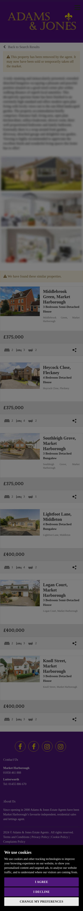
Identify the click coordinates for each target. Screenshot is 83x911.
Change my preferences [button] (41, 901)
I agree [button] (41, 882)
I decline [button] (41, 891)
